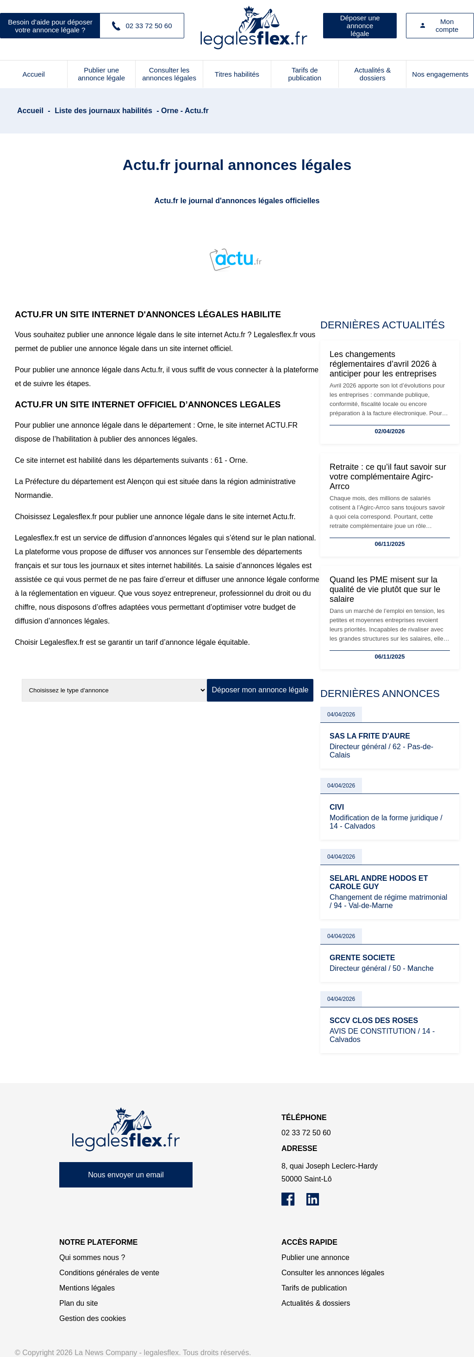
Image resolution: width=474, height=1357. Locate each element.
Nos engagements (440, 74)
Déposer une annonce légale (360, 25)
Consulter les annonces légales (169, 74)
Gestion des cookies (92, 1318)
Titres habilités (237, 74)
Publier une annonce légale (101, 74)
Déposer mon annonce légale (260, 690)
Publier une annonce (315, 1257)
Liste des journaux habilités (103, 111)
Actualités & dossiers (372, 74)
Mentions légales (87, 1288)
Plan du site (78, 1303)
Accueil (34, 74)
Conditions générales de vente (109, 1273)
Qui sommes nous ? (92, 1257)
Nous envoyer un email (126, 1175)
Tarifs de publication (304, 74)
